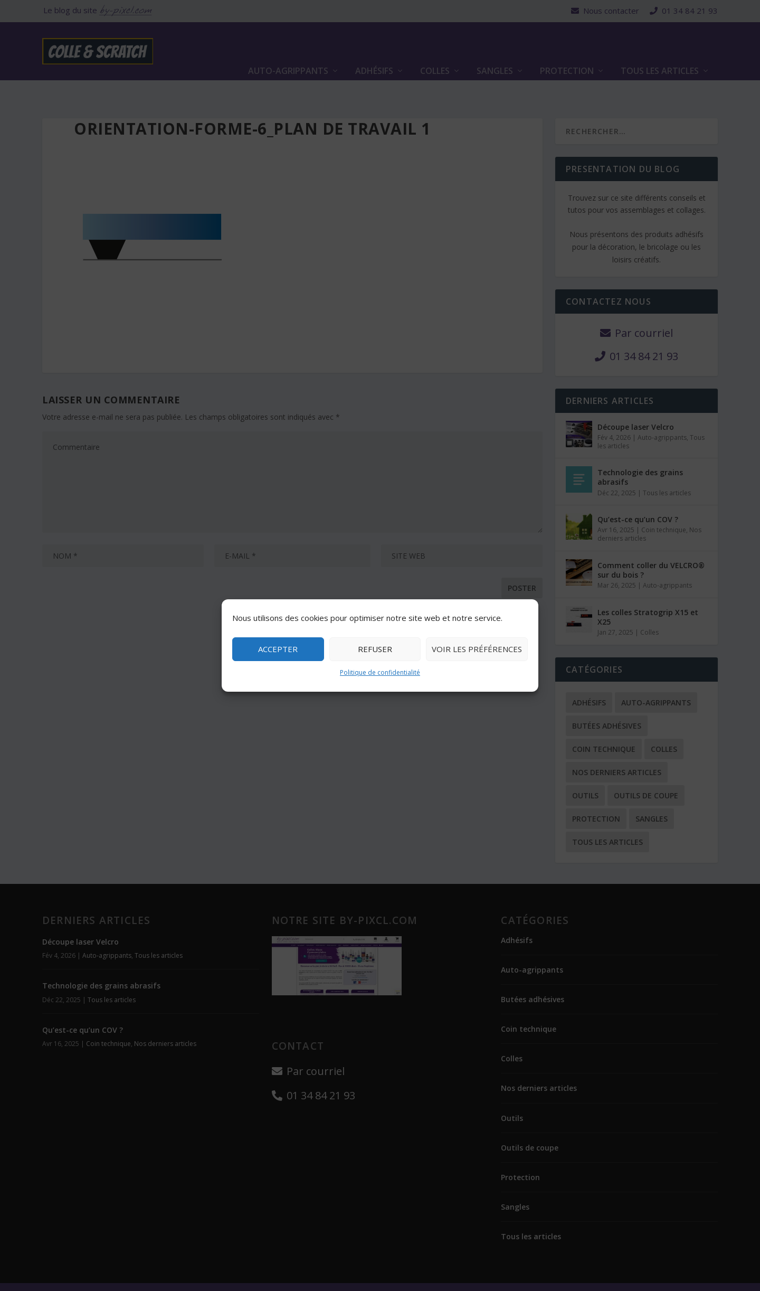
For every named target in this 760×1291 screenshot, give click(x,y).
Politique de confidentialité (380, 672)
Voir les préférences (477, 649)
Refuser (375, 649)
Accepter (278, 649)
